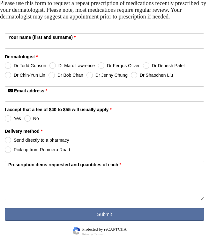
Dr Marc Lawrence (76, 65)
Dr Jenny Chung (111, 75)
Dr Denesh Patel (168, 65)
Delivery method (23, 132)
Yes (17, 118)
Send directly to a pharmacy (41, 140)
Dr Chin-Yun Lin (29, 75)
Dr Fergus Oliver (123, 65)
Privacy (87, 234)
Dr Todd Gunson (30, 65)
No (36, 118)
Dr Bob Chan (70, 75)
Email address (27, 90)
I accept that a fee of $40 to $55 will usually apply (58, 110)
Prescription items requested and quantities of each (64, 164)
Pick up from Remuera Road (42, 149)
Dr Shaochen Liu (156, 75)
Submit (104, 214)
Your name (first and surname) (42, 37)
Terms (98, 234)
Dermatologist (21, 57)
